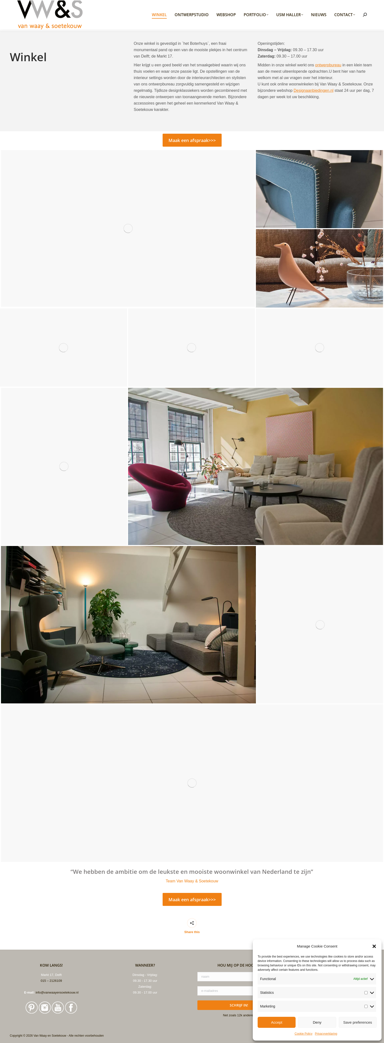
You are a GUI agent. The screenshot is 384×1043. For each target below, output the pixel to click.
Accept (276, 1022)
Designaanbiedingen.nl (314, 90)
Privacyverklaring (326, 1033)
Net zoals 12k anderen (239, 1015)
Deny (317, 1022)
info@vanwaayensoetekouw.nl (57, 992)
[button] (374, 946)
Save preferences (357, 1022)
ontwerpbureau (328, 65)
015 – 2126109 (51, 981)
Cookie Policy (303, 1033)
